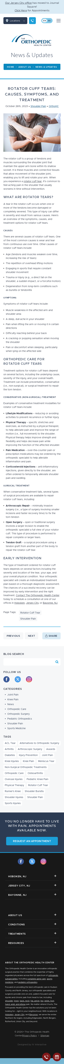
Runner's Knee (13, 791)
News (10, 704)
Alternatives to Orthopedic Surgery (39, 743)
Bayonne (33, 1015)
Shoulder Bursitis (34, 791)
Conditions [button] (32, 924)
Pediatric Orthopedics (19, 719)
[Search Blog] (57, 662)
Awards (50, 749)
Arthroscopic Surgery (30, 749)
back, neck (25, 1001)
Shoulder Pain (38, 106)
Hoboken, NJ (32, 876)
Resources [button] (32, 943)
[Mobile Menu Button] (58, 20)
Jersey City (32, 603)
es (49, 21)
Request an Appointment (32, 841)
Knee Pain (12, 699)
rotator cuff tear (33, 181)
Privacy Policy (29, 1036)
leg (41, 1001)
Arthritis (9, 749)
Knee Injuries (12, 761)
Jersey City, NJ (32, 885)
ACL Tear (10, 743)
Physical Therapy (14, 785)
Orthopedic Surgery (18, 714)
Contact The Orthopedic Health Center (37, 595)
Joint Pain (12, 695)
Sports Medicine (16, 728)
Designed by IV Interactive (32, 1045)
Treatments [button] (32, 933)
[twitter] (18, 679)
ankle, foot (49, 1001)
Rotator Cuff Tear (30, 613)
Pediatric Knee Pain (37, 779)
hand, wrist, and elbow (15, 1004)
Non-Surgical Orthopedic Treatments (26, 767)
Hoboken (19, 603)
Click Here (21, 10)
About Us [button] (32, 915)
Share (53, 636)
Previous (13, 636)
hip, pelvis (35, 1001)
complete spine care (36, 979)
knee (16, 1001)
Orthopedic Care (16, 709)
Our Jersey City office (18, 3)
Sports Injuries (13, 803)
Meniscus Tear (46, 761)
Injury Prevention (28, 755)
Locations (18, 20)
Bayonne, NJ (50, 603)
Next (31, 636)
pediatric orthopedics (27, 982)
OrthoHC (54, 106)
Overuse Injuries (14, 779)
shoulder (9, 1001)
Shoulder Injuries (14, 797)
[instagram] (29, 679)
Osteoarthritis (35, 773)
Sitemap (44, 1036)
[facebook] (6, 679)
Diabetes (10, 755)
